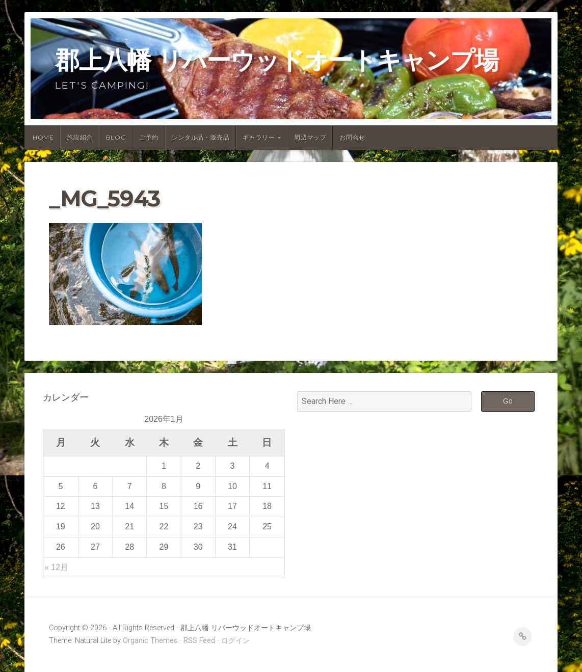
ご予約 (148, 137)
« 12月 (56, 567)
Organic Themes (150, 640)
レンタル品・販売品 (200, 137)
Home (43, 137)
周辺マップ (310, 137)
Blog (116, 137)
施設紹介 (79, 137)
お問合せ (352, 137)
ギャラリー (259, 137)
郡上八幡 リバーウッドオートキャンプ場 (276, 60)
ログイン (235, 640)
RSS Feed (199, 640)
